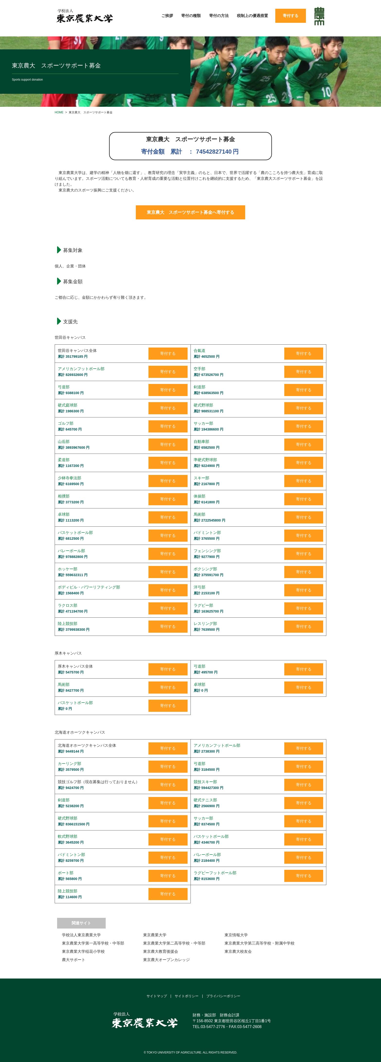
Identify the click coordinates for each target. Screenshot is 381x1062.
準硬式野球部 (205, 460)
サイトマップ (157, 996)
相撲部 (63, 496)
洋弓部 (199, 587)
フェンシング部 (207, 551)
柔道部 (63, 460)
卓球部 (63, 514)
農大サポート (73, 960)
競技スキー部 (205, 782)
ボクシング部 (205, 569)
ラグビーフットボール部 (215, 873)
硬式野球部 (203, 405)
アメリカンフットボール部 (81, 369)
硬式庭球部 (67, 405)
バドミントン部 (207, 533)
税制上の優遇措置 (252, 16)
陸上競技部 (67, 624)
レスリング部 (205, 624)
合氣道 (199, 350)
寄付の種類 (191, 16)
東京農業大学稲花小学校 (83, 951)
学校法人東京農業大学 (81, 935)
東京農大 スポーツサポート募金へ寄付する (190, 212)
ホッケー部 (67, 569)
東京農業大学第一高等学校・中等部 (93, 943)
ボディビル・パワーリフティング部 (89, 587)
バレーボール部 (71, 551)
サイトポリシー (187, 996)
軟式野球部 (67, 836)
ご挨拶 (167, 16)
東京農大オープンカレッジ (166, 960)
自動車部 (201, 442)
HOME (59, 112)
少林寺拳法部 (69, 478)
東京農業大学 (154, 935)
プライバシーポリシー (223, 996)
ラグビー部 (203, 605)
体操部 (199, 496)
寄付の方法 (219, 16)
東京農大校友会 (238, 951)
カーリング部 (69, 764)
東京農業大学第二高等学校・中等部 (174, 943)
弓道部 (63, 387)
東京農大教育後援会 (160, 951)
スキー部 (201, 478)
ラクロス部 (67, 605)
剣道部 (199, 387)
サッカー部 (203, 423)
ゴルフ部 (65, 423)
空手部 (199, 369)
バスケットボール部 (75, 533)
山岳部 (63, 442)
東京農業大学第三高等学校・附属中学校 (259, 943)
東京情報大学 (236, 935)
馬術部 (199, 514)
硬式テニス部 (205, 800)
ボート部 (65, 873)
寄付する (290, 16)
